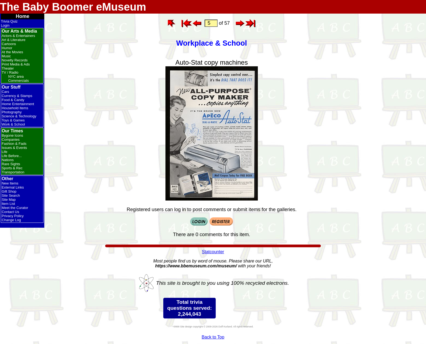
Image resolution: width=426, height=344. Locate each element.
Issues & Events (14, 148)
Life (4, 152)
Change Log (11, 220)
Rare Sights (11, 164)
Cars (5, 92)
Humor (7, 48)
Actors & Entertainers (18, 36)
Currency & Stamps (17, 96)
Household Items (15, 108)
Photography (12, 112)
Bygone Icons (12, 135)
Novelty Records (14, 60)
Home (22, 16)
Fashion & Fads (14, 144)
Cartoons (9, 44)
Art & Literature (13, 40)
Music (6, 56)
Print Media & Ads (16, 64)
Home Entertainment (18, 104)
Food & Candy (13, 100)
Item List (8, 204)
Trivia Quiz (9, 21)
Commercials (18, 81)
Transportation (13, 172)
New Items (10, 183)
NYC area (16, 76)
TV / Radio (10, 72)
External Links (13, 187)
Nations (8, 160)
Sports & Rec (12, 168)
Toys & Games (13, 120)
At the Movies (12, 52)
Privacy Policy (13, 216)
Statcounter (213, 251)
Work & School (13, 124)
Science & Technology (19, 116)
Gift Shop (9, 191)
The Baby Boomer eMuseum (73, 7)
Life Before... (12, 156)
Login (5, 25)
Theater (8, 68)
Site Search (11, 195)
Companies (11, 139)
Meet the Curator (15, 208)
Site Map (8, 200)
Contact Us (10, 212)
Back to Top (213, 337)
